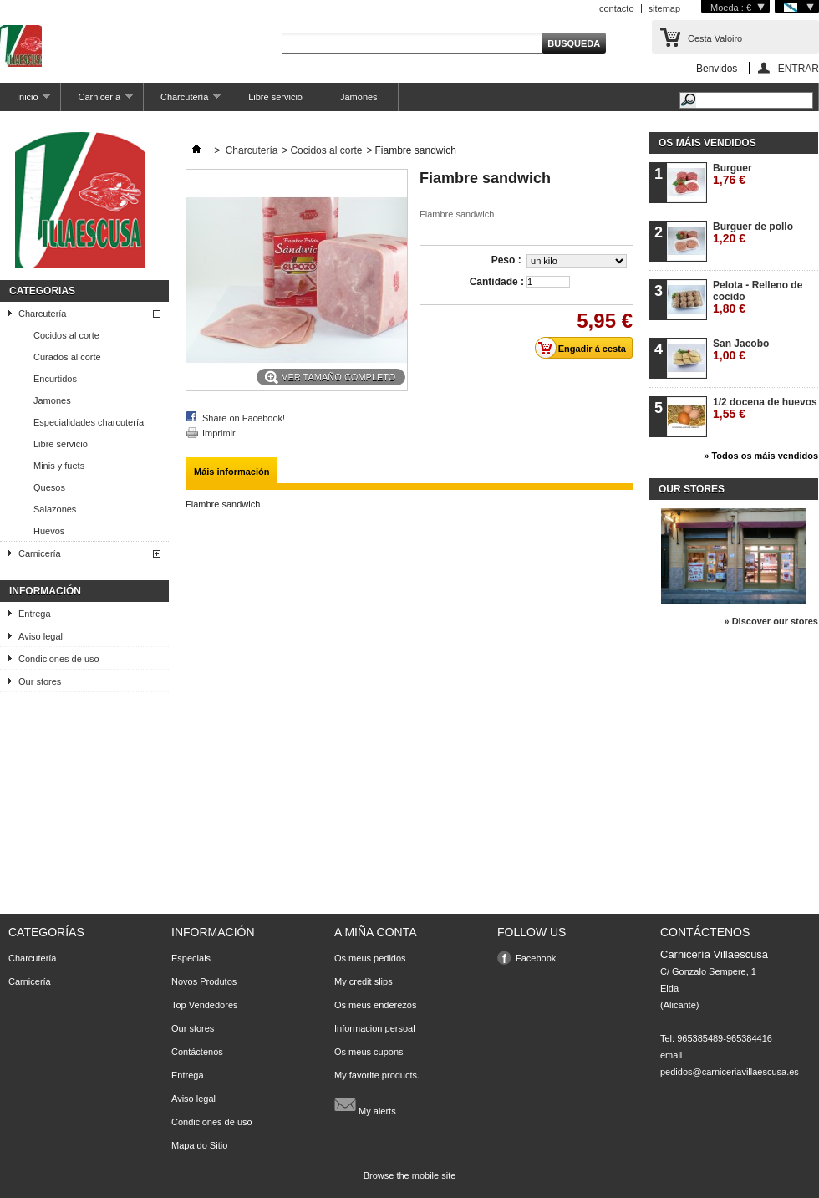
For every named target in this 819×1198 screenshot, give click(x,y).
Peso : (507, 260)
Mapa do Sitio (199, 1145)
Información (45, 591)
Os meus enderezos (375, 1005)
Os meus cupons (369, 1052)
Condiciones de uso (58, 659)
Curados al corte (67, 357)
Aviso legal (40, 636)
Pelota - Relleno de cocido (757, 297)
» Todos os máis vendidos (761, 456)
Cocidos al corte (66, 335)
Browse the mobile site (410, 1175)
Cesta (715, 38)
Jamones (359, 97)
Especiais (191, 958)
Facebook (536, 958)
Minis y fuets (58, 466)
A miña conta (375, 932)
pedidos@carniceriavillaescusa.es (729, 1072)
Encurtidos (55, 379)
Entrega (34, 614)
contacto (616, 8)
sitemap (665, 8)
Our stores (39, 681)
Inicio (25, 101)
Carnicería (97, 101)
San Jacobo (741, 350)
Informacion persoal (374, 1028)
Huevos (48, 531)
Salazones (54, 509)
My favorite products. (377, 1075)
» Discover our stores (772, 621)
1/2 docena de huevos (765, 408)
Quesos (49, 487)
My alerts (365, 1104)
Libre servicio (275, 97)
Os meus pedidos (370, 958)
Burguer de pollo (753, 233)
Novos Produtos (204, 981)
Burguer (732, 174)
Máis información (231, 471)
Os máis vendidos (707, 143)
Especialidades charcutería (88, 422)
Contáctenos (197, 1052)
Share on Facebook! (243, 418)
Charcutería (182, 101)
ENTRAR (798, 68)
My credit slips (363, 981)
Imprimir (219, 433)
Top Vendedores (204, 1005)
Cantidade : (497, 282)
